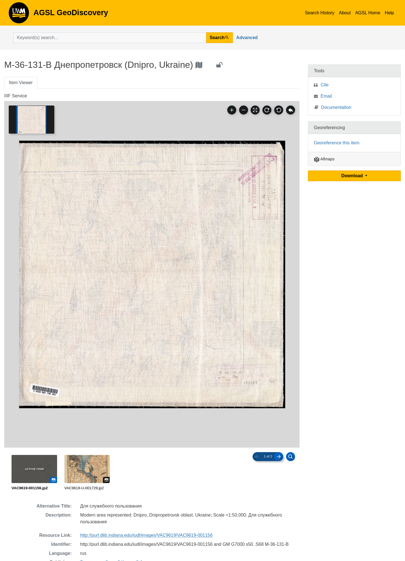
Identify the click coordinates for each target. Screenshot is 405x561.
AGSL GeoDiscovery (19, 14)
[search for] (109, 37)
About (345, 12)
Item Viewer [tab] (21, 82)
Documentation (333, 107)
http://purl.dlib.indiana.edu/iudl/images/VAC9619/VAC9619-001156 (146, 535)
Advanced (247, 37)
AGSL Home (367, 12)
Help (389, 12)
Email (326, 96)
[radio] (34, 473)
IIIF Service (15, 95)
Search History (319, 12)
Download (352, 175)
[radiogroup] (152, 473)
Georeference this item (336, 142)
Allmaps (324, 159)
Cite (324, 84)
